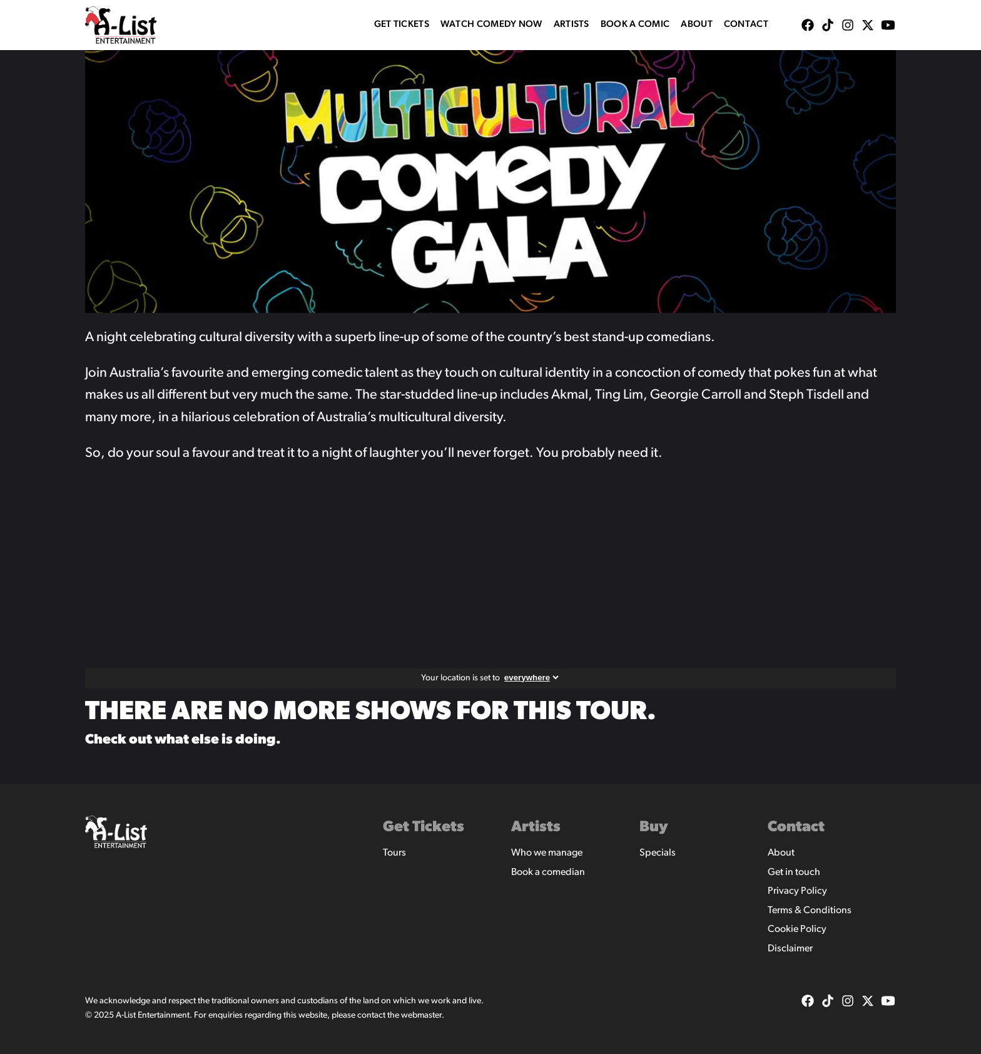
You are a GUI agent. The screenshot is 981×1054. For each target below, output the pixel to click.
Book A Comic (635, 24)
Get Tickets (401, 24)
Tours (394, 853)
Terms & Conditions (809, 911)
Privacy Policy (797, 891)
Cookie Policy (797, 929)
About (697, 24)
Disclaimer (790, 949)
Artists (571, 24)
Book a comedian (548, 872)
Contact (746, 24)
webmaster (421, 1015)
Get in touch (794, 872)
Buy (653, 827)
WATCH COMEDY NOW (491, 24)
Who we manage (546, 853)
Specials (657, 853)
